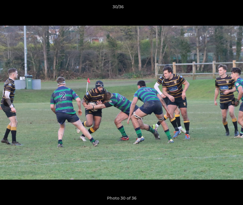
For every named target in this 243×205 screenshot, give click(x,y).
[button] (219, 8)
